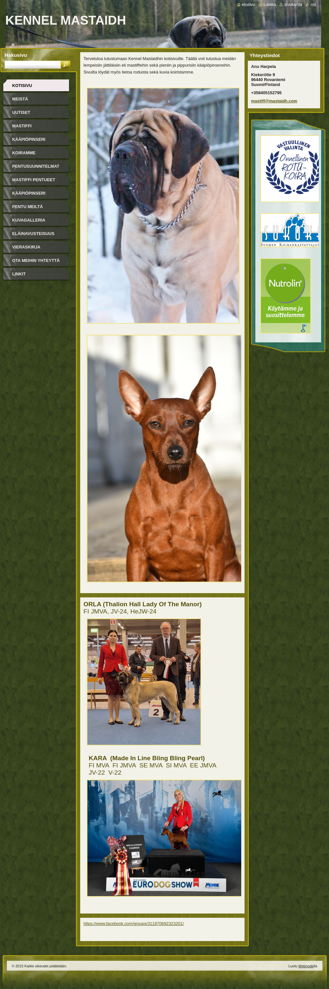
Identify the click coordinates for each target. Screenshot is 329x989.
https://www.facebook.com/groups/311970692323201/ (133, 923)
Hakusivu (16, 55)
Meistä (20, 99)
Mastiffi (22, 125)
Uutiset (21, 112)
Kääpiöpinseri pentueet (28, 195)
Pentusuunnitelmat (35, 166)
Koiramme (23, 152)
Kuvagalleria (28, 220)
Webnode (306, 966)
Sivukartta (293, 4)
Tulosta (270, 4)
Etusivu (248, 4)
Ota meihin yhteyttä (36, 260)
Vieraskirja (26, 247)
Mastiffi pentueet (33, 179)
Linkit (19, 273)
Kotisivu (22, 85)
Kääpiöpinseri (28, 139)
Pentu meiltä (27, 206)
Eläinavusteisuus (33, 233)
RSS (313, 4)
